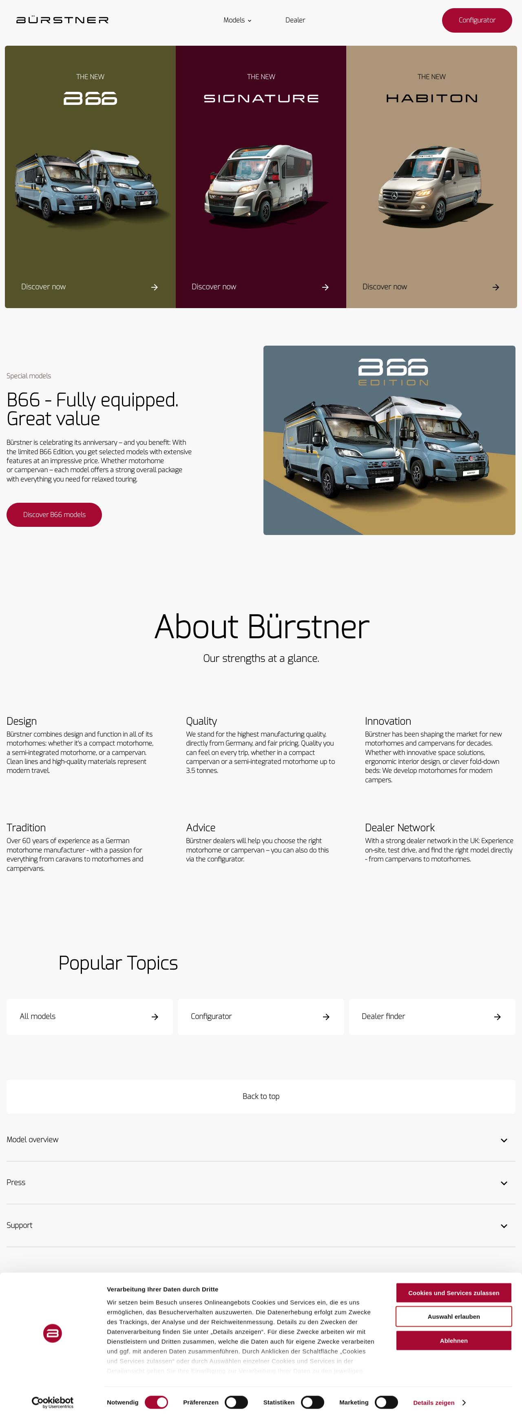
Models (238, 20)
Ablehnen (454, 1335)
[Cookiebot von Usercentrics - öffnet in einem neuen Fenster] (52, 1398)
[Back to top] (261, 1098)
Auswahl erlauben (454, 1311)
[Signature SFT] (261, 188)
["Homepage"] (62, 20)
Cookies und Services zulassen (453, 1288)
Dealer (295, 20)
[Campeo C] (90, 188)
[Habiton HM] (431, 188)
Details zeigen (433, 1397)
